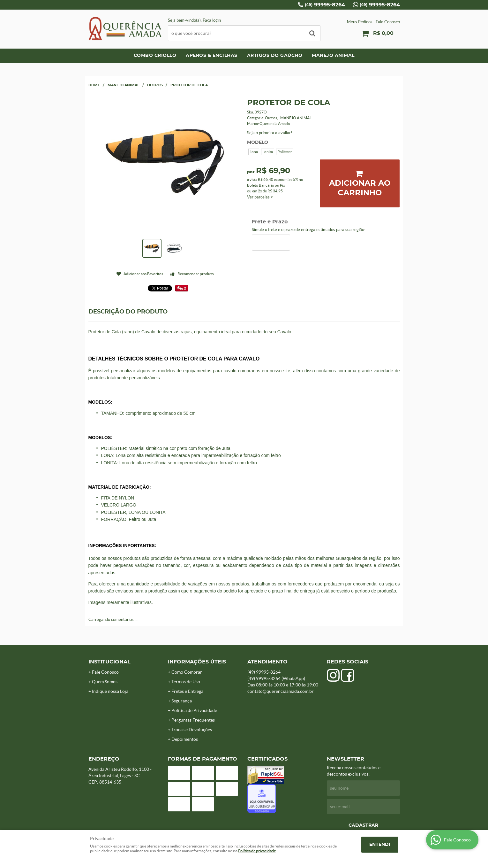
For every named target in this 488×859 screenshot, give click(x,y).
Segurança (181, 700)
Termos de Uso (185, 681)
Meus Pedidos (359, 21)
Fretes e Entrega (187, 691)
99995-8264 (325, 4)
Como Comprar (186, 672)
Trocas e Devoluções (191, 729)
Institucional (109, 661)
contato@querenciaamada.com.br (280, 691)
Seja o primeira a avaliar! (269, 132)
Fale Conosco (388, 21)
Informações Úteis (197, 661)
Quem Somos (104, 681)
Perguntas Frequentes (193, 720)
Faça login (212, 20)
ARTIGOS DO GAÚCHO (275, 55)
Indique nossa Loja (110, 691)
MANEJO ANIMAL (333, 55)
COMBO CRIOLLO (155, 55)
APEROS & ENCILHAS (211, 55)
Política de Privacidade (194, 710)
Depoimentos (184, 739)
